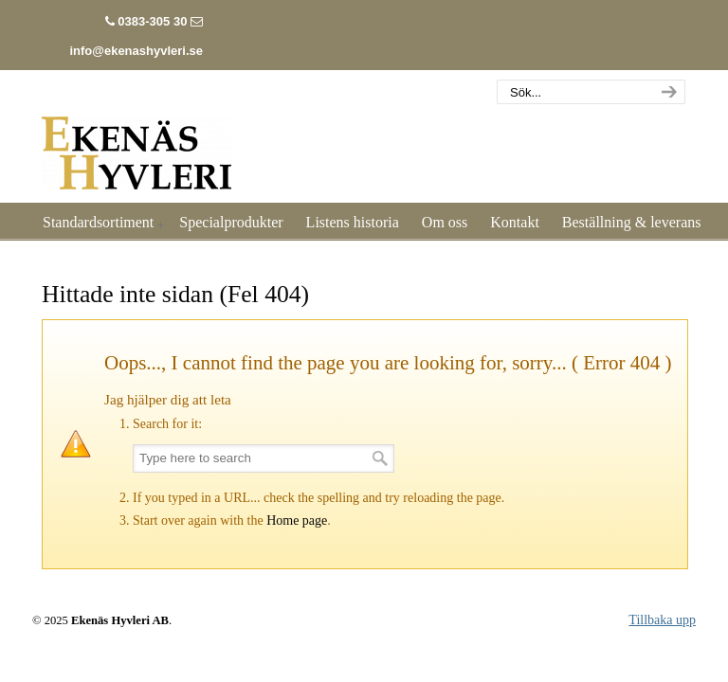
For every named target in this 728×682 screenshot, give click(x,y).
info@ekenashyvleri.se (136, 51)
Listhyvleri (136, 141)
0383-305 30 (152, 21)
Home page (296, 520)
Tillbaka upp (662, 620)
